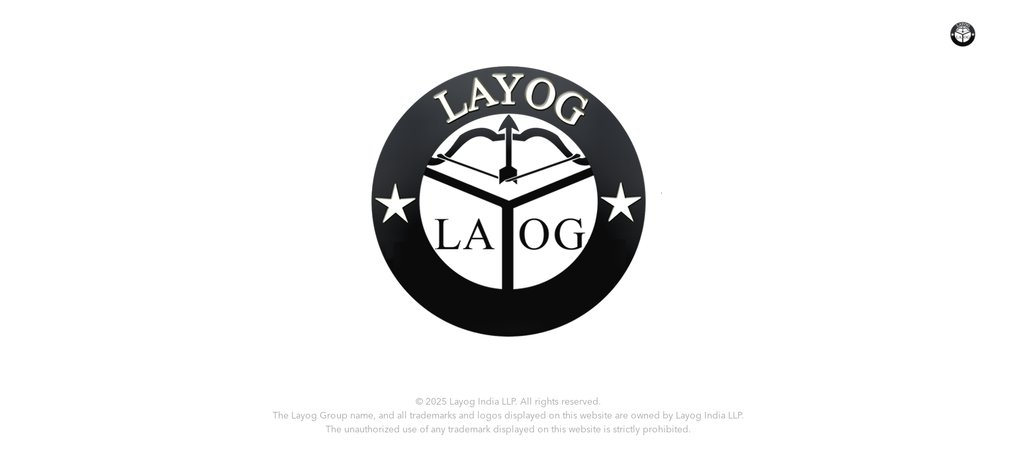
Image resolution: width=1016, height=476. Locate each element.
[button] (963, 33)
